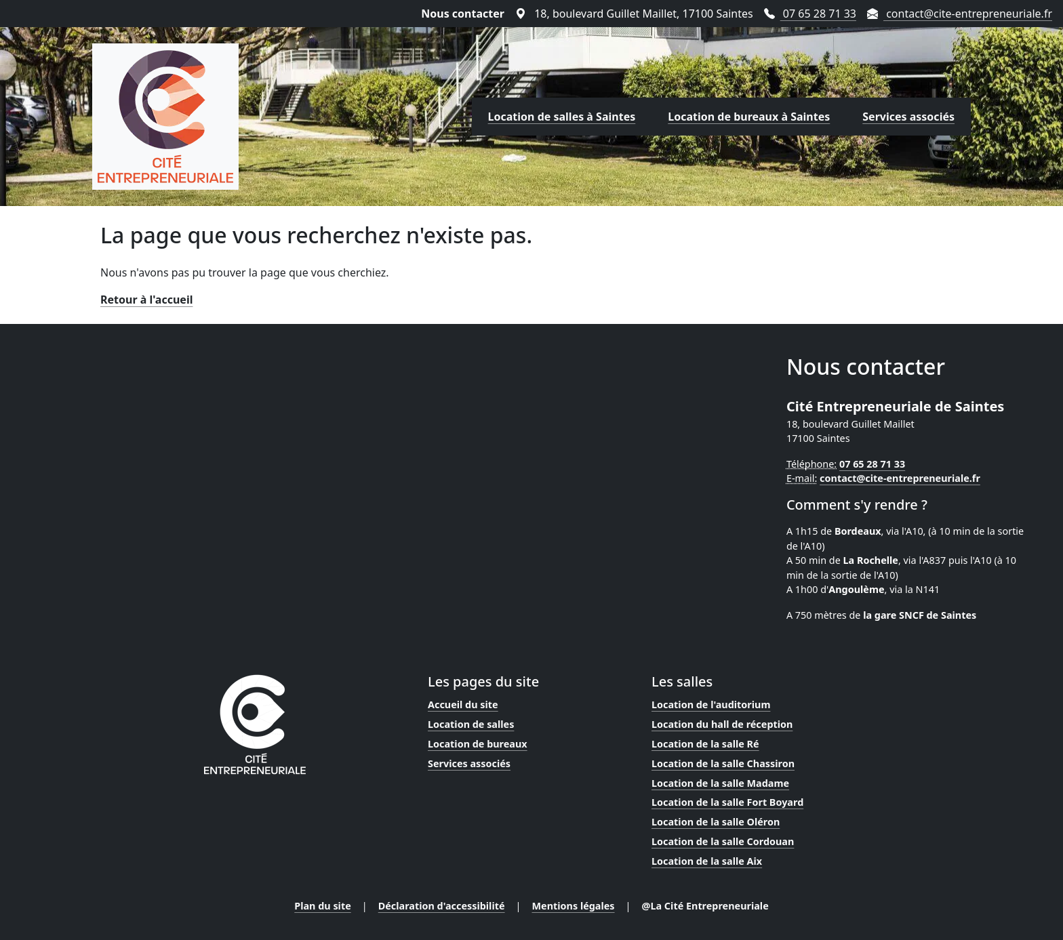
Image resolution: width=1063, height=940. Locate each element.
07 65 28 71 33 (872, 463)
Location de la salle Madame (720, 783)
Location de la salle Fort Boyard (727, 802)
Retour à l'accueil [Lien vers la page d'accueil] (146, 299)
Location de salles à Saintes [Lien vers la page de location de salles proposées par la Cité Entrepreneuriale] (562, 116)
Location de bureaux (477, 743)
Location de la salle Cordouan (722, 841)
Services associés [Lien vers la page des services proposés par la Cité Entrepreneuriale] (908, 116)
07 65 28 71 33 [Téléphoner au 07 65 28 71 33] (810, 13)
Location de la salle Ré (705, 743)
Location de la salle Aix (706, 861)
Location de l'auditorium (710, 704)
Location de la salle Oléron (715, 821)
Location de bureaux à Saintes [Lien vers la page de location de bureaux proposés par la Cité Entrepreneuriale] (749, 116)
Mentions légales (573, 905)
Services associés (469, 763)
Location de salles (471, 724)
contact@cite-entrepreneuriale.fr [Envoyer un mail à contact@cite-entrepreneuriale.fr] (959, 13)
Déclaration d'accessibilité (441, 905)
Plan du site (322, 905)
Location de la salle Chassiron (723, 763)
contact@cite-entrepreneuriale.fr (900, 478)
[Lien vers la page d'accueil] (165, 116)
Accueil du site (463, 704)
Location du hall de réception (722, 724)
